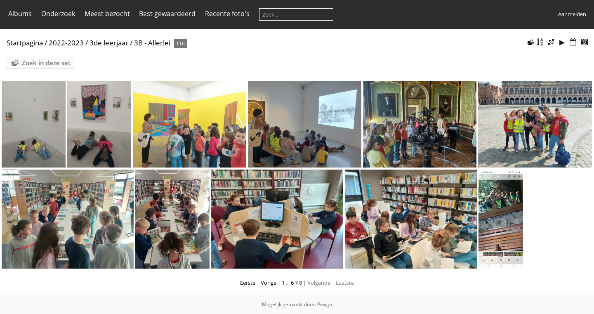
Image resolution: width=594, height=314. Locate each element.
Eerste (247, 282)
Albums (20, 13)
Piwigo (324, 304)
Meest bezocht (107, 13)
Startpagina (25, 42)
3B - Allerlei (152, 42)
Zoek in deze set (46, 63)
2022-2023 (66, 42)
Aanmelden (572, 14)
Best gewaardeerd (167, 13)
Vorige (268, 282)
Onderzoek (58, 13)
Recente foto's (227, 13)
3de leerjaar (109, 42)
